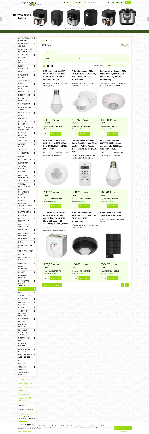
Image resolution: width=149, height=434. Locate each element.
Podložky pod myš (27, 114)
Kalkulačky (27, 163)
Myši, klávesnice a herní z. (27, 108)
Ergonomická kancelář (27, 259)
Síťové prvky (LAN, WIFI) (27, 167)
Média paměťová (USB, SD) (27, 246)
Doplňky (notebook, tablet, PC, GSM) (27, 203)
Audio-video (27, 180)
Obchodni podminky (25, 384)
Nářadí (27, 254)
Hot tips (27, 172)
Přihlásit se (68, 2)
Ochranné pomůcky (27, 276)
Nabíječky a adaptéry (27, 320)
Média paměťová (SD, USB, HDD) (27, 50)
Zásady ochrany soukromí (25, 431)
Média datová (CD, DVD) (27, 45)
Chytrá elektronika (27, 220)
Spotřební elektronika (27, 176)
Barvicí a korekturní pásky (27, 86)
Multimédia (27, 118)
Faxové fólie (27, 91)
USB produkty (27, 104)
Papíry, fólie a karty (27, 339)
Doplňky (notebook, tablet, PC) (27, 135)
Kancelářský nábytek (27, 303)
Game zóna (27, 215)
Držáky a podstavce (27, 123)
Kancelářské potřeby (27, 61)
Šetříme (27, 289)
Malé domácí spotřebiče (27, 225)
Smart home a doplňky (27, 373)
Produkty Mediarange (23, 268)
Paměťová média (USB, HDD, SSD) (27, 356)
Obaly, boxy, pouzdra (27, 56)
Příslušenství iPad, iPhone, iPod (26, 128)
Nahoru (46, 285)
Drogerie (27, 272)
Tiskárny (27, 149)
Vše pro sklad (27, 295)
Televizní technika (27, 368)
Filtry (27, 71)
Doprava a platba (24, 394)
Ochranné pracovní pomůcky (27, 313)
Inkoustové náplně (27, 76)
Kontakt (21, 380)
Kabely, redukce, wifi (27, 67)
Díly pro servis (27, 212)
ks (46, 134)
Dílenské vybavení (27, 345)
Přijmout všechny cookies (122, 428)
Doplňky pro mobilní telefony (27, 283)
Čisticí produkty (27, 99)
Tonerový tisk (27, 80)
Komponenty (27, 292)
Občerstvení (27, 153)
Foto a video (27, 238)
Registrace (80, 2)
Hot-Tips (27, 156)
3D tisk (27, 208)
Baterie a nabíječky (27, 145)
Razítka (27, 197)
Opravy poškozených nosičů (24, 192)
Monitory (27, 363)
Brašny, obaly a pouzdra (27, 234)
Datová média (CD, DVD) (27, 350)
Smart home (27, 230)
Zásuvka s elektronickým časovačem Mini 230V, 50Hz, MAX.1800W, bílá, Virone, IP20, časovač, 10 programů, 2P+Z (84, 146)
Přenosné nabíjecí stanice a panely (27, 332)
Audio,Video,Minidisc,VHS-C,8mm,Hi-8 (27, 39)
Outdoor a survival (27, 325)
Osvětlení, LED (27, 159)
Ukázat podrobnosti (122, 431)
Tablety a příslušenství (27, 185)
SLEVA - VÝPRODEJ (25, 251)
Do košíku (56, 134)
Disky (27, 242)
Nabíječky (27, 299)
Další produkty (56, 285)
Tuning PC (27, 140)
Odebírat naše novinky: (26, 409)
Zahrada (27, 263)
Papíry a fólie (27, 95)
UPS (27, 360)
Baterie (27, 307)
